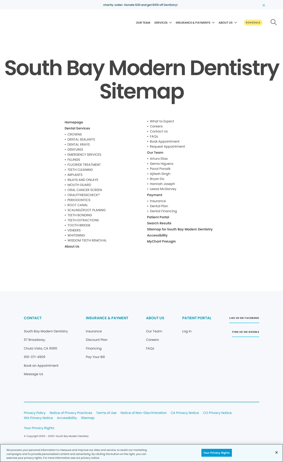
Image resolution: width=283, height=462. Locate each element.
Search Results (159, 223)
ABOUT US (226, 23)
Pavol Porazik (160, 168)
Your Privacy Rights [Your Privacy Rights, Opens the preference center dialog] (216, 453)
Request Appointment (167, 146)
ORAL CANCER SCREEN (84, 190)
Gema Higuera (161, 163)
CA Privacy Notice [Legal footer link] (185, 413)
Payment (154, 195)
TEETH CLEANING (80, 169)
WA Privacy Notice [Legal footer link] (38, 418)
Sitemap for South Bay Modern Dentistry (180, 229)
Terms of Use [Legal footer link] (106, 413)
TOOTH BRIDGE (78, 225)
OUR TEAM (143, 23)
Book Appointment (165, 141)
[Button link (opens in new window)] (244, 319)
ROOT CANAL (77, 205)
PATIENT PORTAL (196, 317)
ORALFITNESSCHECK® (83, 195)
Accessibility (157, 235)
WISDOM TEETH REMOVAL (87, 240)
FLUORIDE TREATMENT (84, 164)
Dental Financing (163, 211)
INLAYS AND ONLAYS (82, 179)
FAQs (154, 136)
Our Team (155, 152)
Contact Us (159, 131)
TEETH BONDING (79, 215)
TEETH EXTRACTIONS (83, 220)
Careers (156, 126)
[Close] (276, 452)
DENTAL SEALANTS (81, 139)
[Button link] (253, 23)
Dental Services (77, 128)
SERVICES (161, 23)
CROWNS (74, 134)
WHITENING (76, 235)
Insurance (158, 201)
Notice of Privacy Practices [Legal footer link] (71, 413)
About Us (72, 246)
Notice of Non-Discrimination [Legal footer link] (144, 413)
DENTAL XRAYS (78, 144)
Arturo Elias (159, 158)
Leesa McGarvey (163, 189)
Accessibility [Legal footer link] (67, 418)
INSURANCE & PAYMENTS (193, 23)
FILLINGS (73, 159)
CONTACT (33, 317)
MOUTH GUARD (79, 185)
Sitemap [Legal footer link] (88, 418)
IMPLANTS (74, 174)
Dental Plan (159, 206)
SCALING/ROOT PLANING (86, 210)
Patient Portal (158, 217)
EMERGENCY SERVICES (84, 154)
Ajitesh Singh (160, 173)
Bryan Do (157, 178)
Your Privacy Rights (39, 428)
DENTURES (75, 149)
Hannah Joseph (162, 184)
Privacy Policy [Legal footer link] (35, 413)
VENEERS (74, 230)
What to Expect (162, 121)
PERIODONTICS (78, 200)
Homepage (74, 122)
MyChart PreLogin (161, 241)
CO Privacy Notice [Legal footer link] (217, 413)
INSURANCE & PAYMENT (107, 317)
